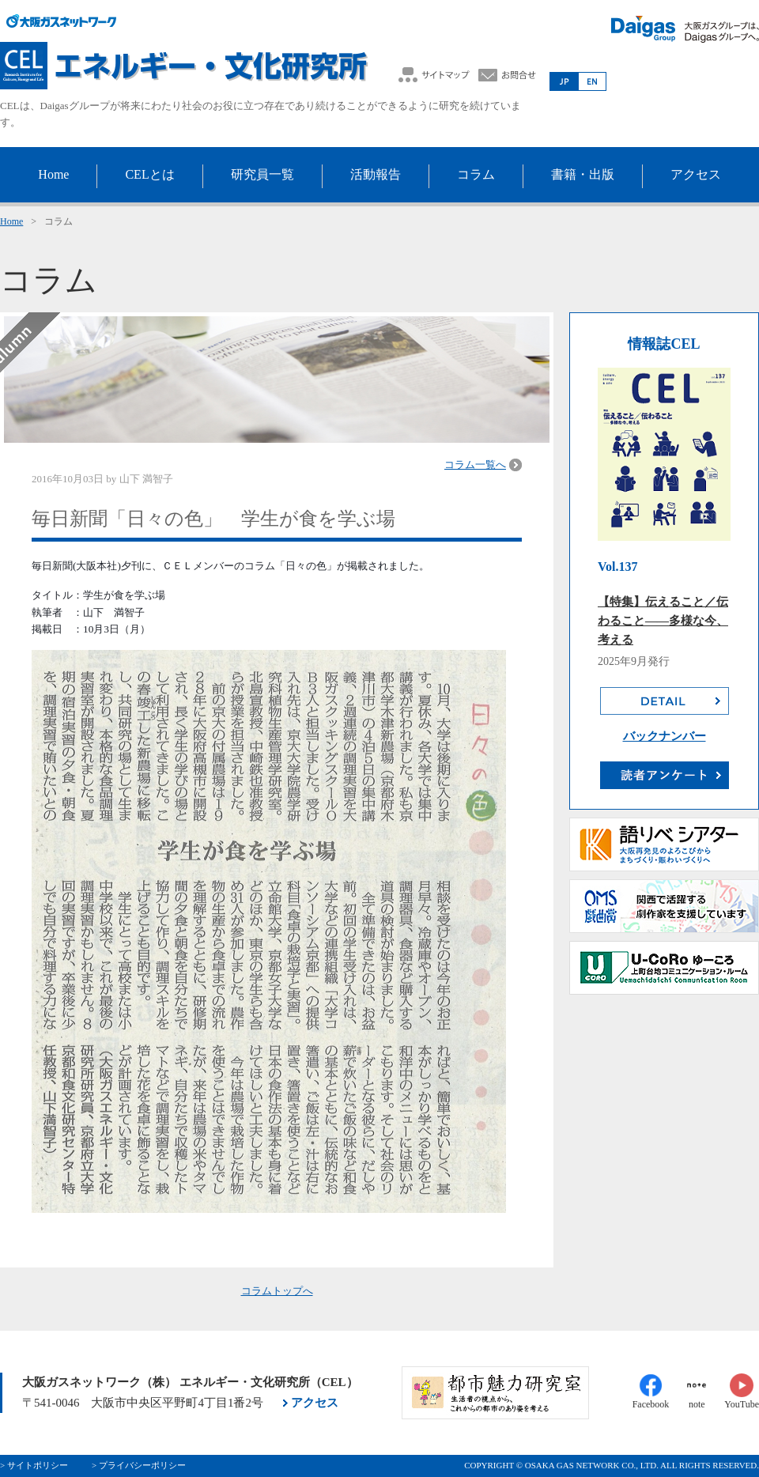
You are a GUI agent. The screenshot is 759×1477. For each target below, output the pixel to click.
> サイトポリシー (34, 1465)
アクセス (314, 1402)
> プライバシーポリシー (139, 1465)
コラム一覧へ (475, 464)
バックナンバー (664, 736)
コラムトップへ (277, 1291)
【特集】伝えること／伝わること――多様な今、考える (663, 620)
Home (11, 221)
